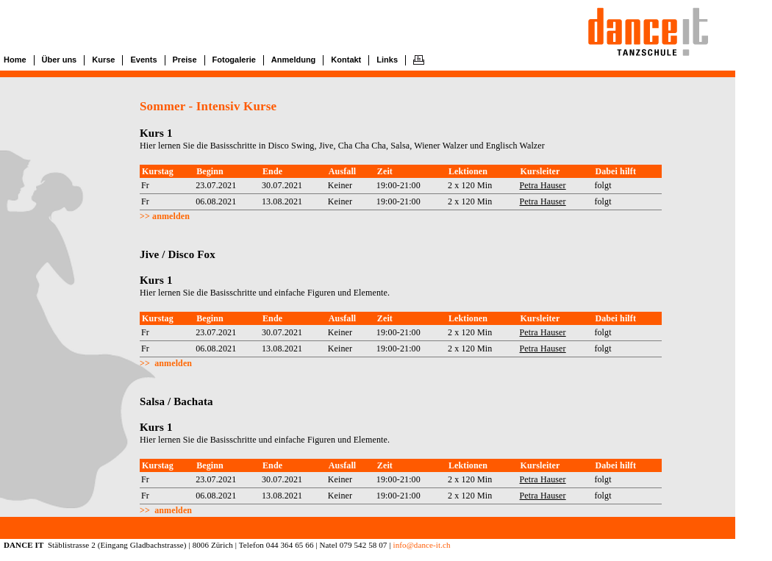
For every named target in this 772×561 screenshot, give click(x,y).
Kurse (103, 59)
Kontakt (346, 59)
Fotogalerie (234, 59)
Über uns (59, 59)
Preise (185, 59)
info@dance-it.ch (421, 544)
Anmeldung (293, 59)
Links (387, 59)
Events (143, 59)
